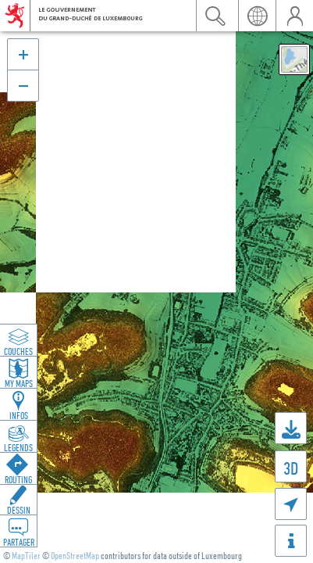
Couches (18, 351)
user (294, 15)
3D (290, 468)
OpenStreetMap (75, 555)
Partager (18, 541)
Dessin (18, 509)
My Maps (19, 383)
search (214, 15)
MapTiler (26, 555)
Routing (18, 479)
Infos (18, 415)
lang (257, 15)
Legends (18, 447)
